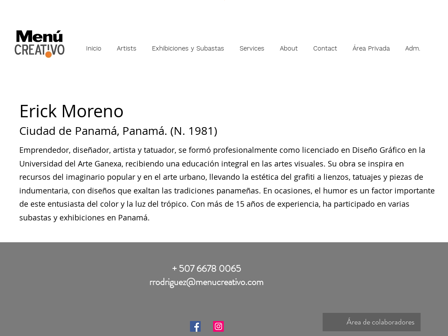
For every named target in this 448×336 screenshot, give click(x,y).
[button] (126, 44)
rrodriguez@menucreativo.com (206, 281)
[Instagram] (218, 326)
